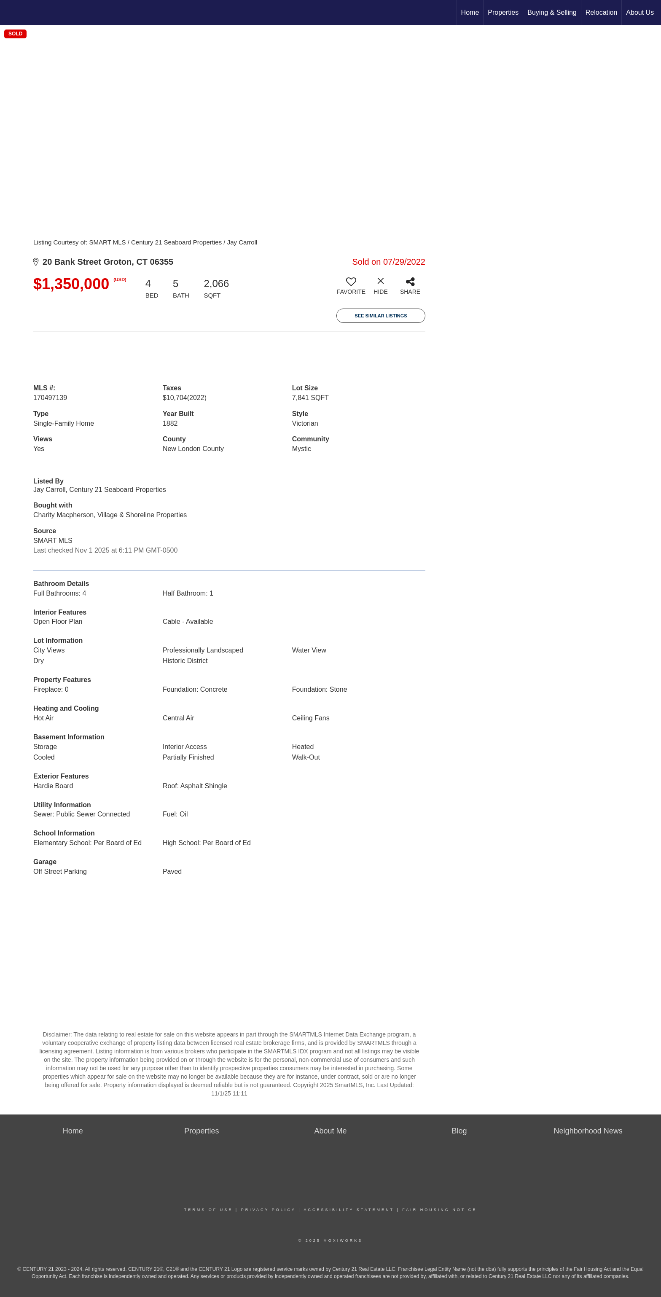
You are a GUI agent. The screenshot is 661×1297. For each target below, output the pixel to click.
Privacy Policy (268, 1210)
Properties (503, 12)
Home (470, 12)
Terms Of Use (208, 1210)
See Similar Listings (381, 315)
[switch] (351, 289)
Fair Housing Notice (439, 1210)
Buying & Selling (552, 12)
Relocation (602, 12)
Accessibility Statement (349, 1210)
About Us (640, 12)
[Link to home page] (10, 12)
